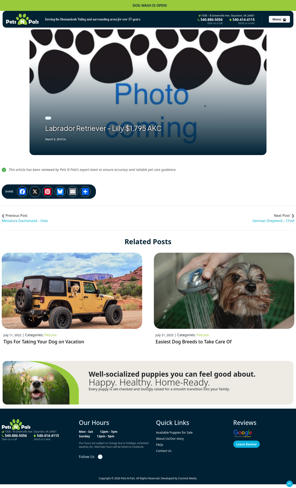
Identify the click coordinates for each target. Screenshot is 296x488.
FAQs (159, 445)
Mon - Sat (86, 432)
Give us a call (215, 23)
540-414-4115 (242, 21)
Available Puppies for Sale (174, 432)
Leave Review (246, 444)
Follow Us (87, 456)
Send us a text (246, 23)
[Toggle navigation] (279, 19)
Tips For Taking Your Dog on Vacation (43, 342)
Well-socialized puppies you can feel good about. (172, 374)
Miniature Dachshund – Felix (25, 220)
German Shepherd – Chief (273, 220)
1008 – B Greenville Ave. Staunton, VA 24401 (226, 15)
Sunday (84, 436)
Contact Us (163, 451)
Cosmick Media (187, 478)
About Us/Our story (170, 438)
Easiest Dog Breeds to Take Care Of (194, 342)
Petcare (50, 335)
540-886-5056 (210, 21)
